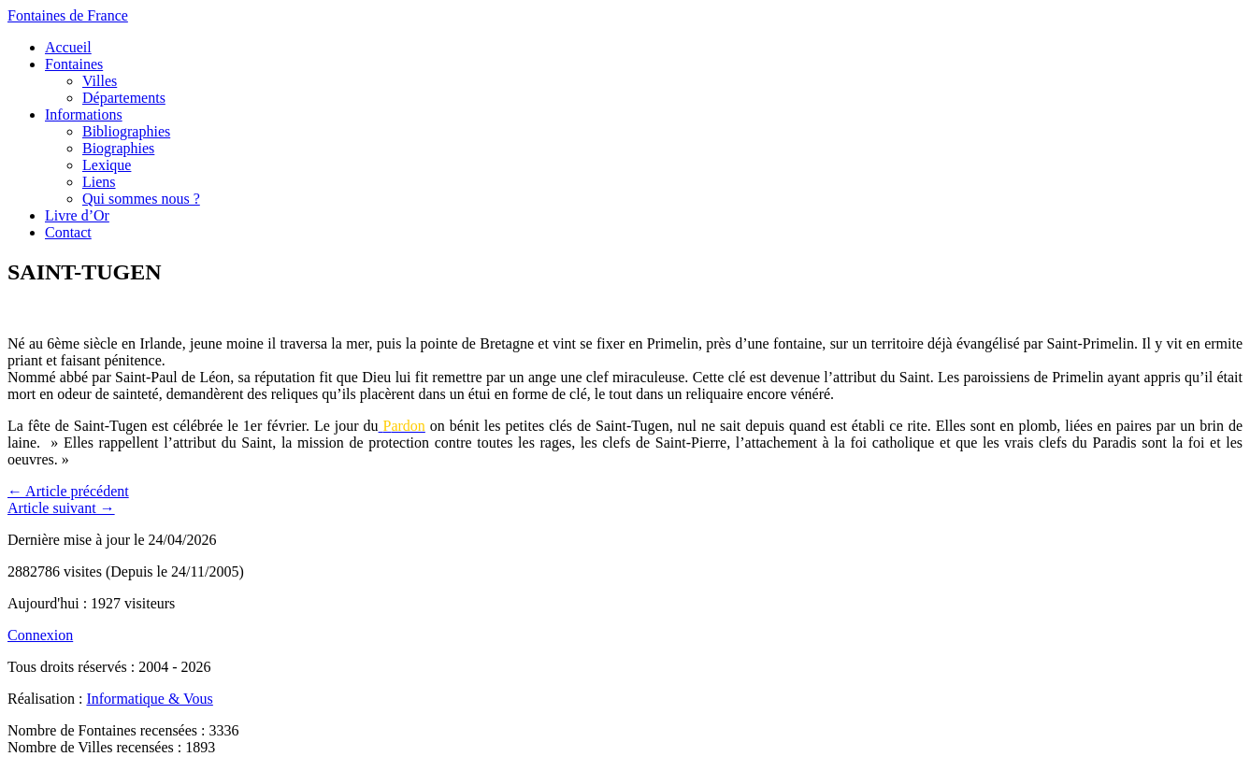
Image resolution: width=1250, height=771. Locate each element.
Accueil (68, 47)
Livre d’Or (77, 215)
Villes (99, 81)
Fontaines (74, 64)
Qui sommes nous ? (141, 199)
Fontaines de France (67, 15)
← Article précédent (68, 491)
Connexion (40, 635)
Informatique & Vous (149, 699)
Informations (83, 114)
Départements (123, 98)
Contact (68, 232)
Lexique (106, 165)
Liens (99, 182)
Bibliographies (126, 131)
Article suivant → (61, 508)
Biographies (118, 148)
